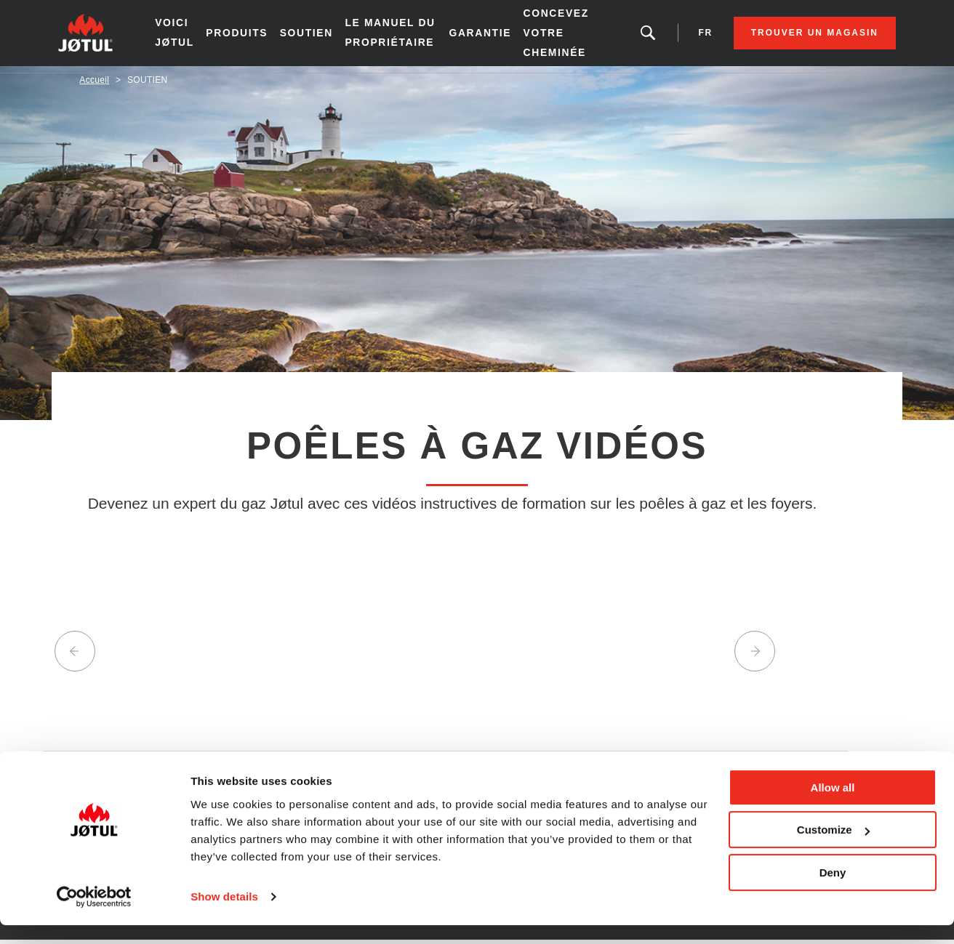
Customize (833, 848)
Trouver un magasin (793, 36)
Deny (832, 891)
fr (684, 36)
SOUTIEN (321, 36)
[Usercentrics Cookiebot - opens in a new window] (94, 916)
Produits (252, 36)
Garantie (486, 36)
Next (754, 658)
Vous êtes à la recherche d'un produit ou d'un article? (627, 36)
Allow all (833, 806)
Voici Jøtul (191, 36)
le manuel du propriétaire (401, 36)
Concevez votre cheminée (561, 36)
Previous (75, 658)
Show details (224, 915)
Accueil (94, 86)
